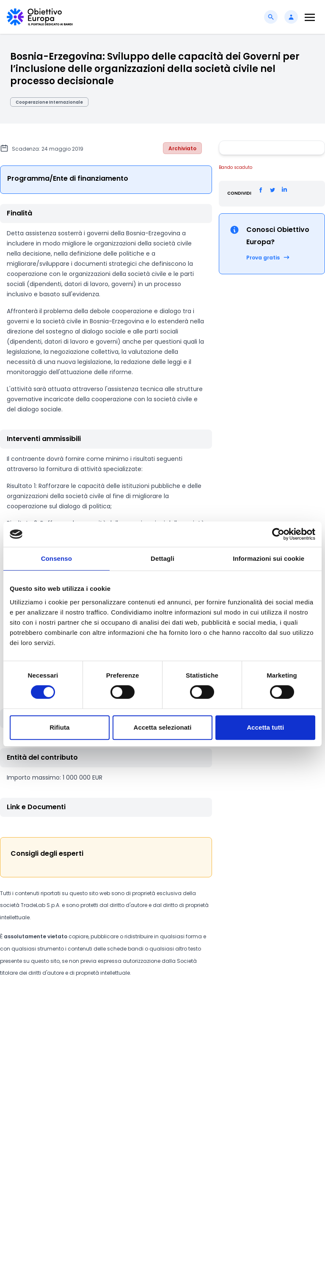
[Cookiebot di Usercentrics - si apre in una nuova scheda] (278, 534)
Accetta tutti (265, 727)
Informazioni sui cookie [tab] (268, 558)
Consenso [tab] (56, 558)
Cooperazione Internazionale (49, 102)
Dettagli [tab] (162, 558)
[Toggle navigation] (310, 17)
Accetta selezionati (163, 727)
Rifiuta (59, 727)
